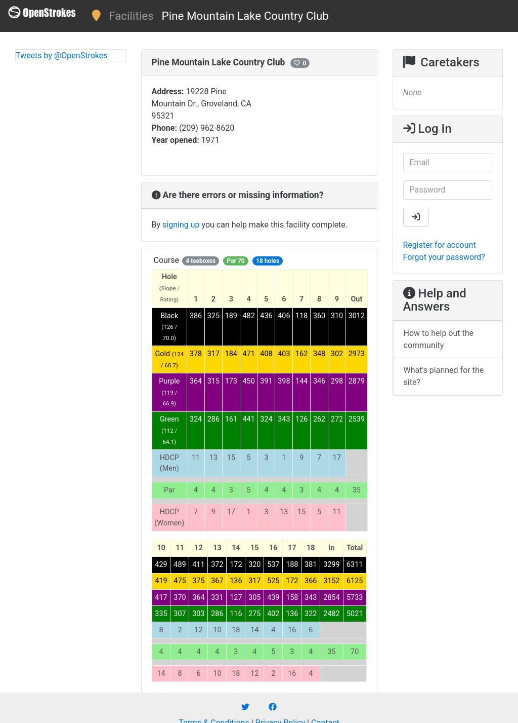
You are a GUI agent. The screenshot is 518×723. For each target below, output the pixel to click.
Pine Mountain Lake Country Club (245, 15)
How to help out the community (439, 339)
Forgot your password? (444, 257)
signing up (180, 225)
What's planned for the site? (444, 376)
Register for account (439, 245)
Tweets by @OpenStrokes (62, 55)
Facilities (131, 15)
